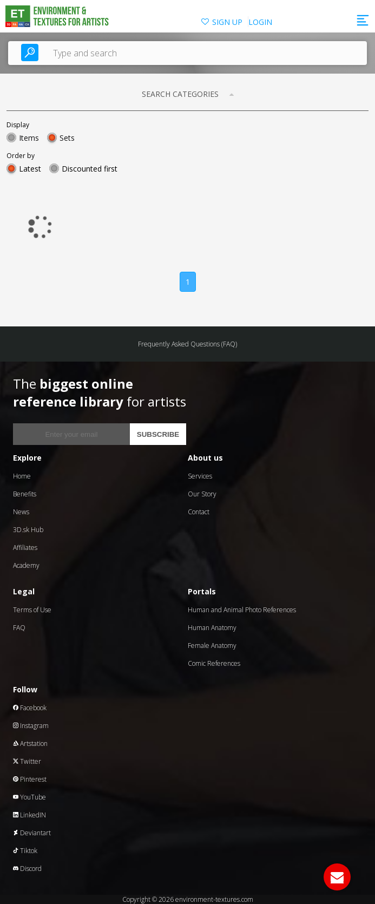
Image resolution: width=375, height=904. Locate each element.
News (21, 511)
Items (29, 138)
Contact (198, 511)
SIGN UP (227, 22)
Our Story (202, 494)
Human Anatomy (212, 627)
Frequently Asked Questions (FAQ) (187, 344)
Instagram (31, 725)
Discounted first (89, 168)
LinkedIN (29, 815)
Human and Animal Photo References (242, 609)
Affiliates (25, 547)
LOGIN (260, 22)
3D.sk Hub (28, 529)
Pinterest (30, 779)
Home (22, 476)
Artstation (30, 743)
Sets (67, 138)
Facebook (30, 707)
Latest (30, 168)
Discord (27, 868)
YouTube (29, 797)
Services (200, 476)
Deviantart (32, 832)
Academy (26, 565)
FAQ (19, 627)
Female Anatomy (212, 645)
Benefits (24, 494)
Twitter (27, 761)
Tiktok (25, 850)
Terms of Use (32, 609)
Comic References (214, 663)
